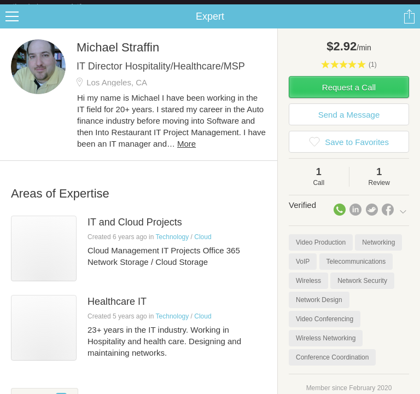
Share (409, 25)
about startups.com (377, 7)
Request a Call (349, 96)
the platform (58, 6)
